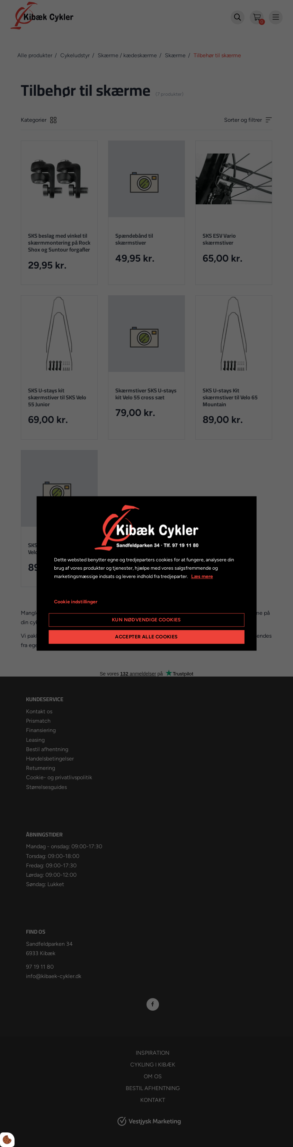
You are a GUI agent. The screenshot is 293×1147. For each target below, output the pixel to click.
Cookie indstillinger (75, 602)
